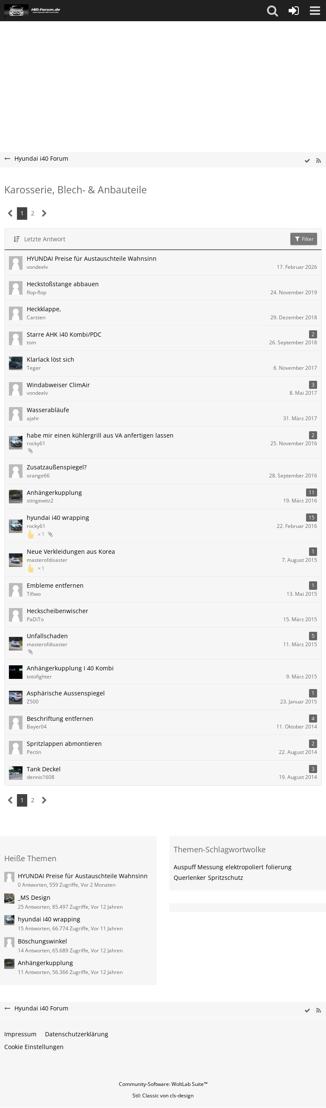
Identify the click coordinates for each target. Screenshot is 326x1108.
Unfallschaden (47, 636)
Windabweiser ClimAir (58, 385)
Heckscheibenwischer (57, 611)
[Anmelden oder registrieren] (293, 10)
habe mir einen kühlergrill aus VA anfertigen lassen (100, 435)
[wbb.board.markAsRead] (307, 160)
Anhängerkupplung (54, 492)
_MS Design (34, 897)
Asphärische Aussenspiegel (66, 693)
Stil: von (163, 1095)
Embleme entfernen (55, 585)
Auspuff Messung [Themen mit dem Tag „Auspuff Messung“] (198, 867)
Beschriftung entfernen (60, 718)
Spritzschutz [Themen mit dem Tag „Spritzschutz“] (225, 878)
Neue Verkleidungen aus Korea (71, 551)
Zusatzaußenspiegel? (57, 467)
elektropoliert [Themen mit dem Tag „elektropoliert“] (244, 867)
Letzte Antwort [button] (44, 239)
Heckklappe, (44, 309)
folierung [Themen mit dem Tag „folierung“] (279, 867)
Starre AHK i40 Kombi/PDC (64, 334)
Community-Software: (163, 1084)
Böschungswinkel (42, 941)
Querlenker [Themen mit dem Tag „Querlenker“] (190, 878)
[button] (272, 10)
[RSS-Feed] (318, 160)
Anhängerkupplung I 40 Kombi (70, 668)
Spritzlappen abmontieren (64, 744)
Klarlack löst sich (50, 359)
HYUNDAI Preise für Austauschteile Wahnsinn (92, 258)
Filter (304, 239)
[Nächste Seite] (44, 213)
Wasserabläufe (48, 410)
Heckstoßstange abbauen (63, 284)
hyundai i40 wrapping (58, 518)
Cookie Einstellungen (34, 1047)
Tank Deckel (44, 769)
